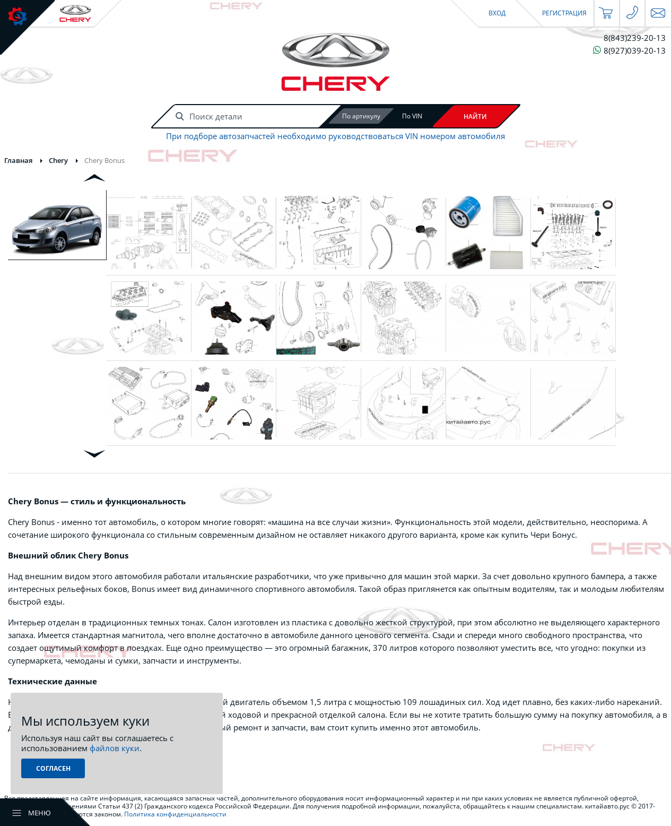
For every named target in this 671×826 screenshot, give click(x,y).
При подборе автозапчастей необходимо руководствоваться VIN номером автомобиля (335, 136)
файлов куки (115, 748)
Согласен (53, 768)
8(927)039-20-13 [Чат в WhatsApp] (629, 50)
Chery (58, 160)
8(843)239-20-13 (635, 38)
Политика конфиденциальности (175, 814)
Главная (18, 160)
